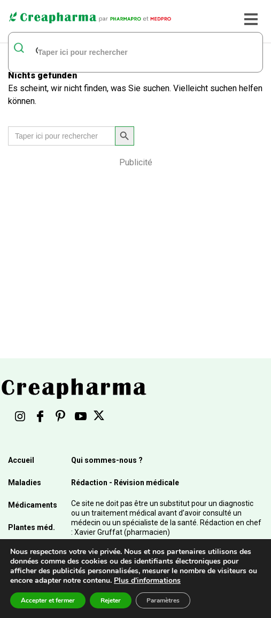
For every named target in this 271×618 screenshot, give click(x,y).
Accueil (21, 460)
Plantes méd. (31, 527)
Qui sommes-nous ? (107, 460)
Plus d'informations (147, 580)
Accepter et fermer (48, 600)
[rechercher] (122, 51)
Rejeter (110, 600)
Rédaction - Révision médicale (125, 482)
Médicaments (32, 505)
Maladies (24, 482)
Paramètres (163, 600)
